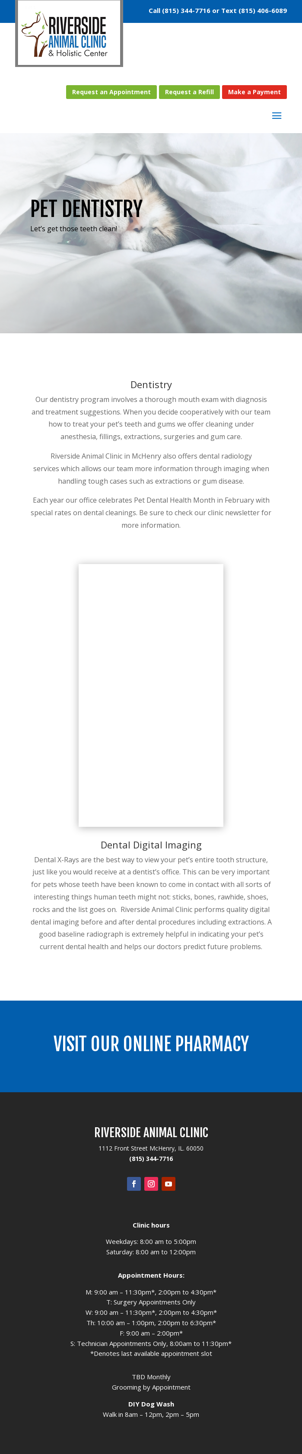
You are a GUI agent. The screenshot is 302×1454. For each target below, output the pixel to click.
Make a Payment (254, 92)
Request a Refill (189, 92)
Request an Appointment (111, 92)
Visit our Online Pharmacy (151, 1044)
